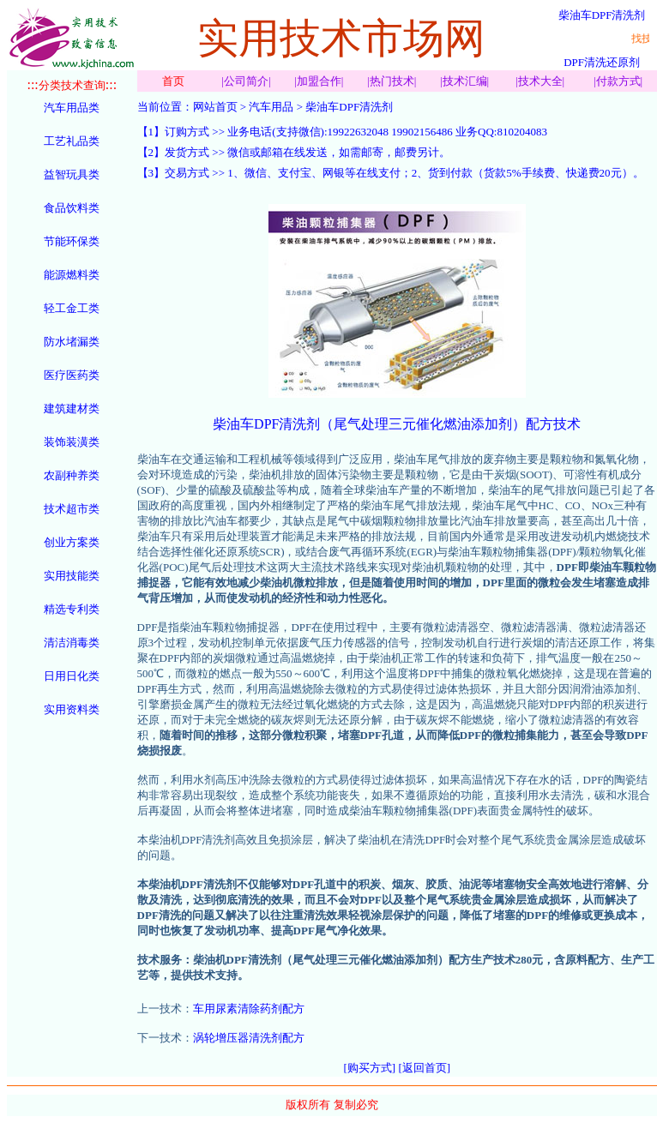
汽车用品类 (71, 107)
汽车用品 (271, 106)
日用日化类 (71, 676)
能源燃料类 (71, 274)
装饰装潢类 (71, 441)
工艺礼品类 (71, 141)
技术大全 (540, 81)
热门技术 (392, 81)
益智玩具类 (71, 174)
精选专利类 (71, 609)
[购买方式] (370, 1067)
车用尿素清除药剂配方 (248, 1008)
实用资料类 (71, 709)
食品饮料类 (71, 207)
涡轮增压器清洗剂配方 (248, 1037)
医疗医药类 (71, 375)
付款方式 (618, 81)
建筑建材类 (71, 408)
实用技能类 (71, 575)
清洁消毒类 (71, 642)
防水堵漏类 (71, 341)
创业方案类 (71, 542)
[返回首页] (424, 1067)
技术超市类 (71, 508)
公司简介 (246, 81)
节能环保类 (71, 241)
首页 (173, 81)
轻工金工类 (71, 308)
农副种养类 (71, 475)
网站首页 (215, 106)
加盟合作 (319, 81)
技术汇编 (465, 81)
